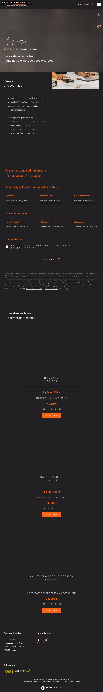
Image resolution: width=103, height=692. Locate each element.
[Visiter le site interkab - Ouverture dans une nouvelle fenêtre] (23, 670)
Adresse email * (79, 222)
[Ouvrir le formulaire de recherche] (86, 4)
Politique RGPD (69, 681)
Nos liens (61, 681)
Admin (55, 681)
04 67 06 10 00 (9, 639)
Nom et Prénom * (12, 222)
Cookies (77, 681)
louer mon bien (35, 176)
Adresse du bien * (46, 196)
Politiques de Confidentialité (34, 289)
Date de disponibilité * (82, 196)
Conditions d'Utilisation (51, 289)
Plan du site (37, 681)
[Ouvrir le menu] (99, 4)
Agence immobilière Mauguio (15, 49)
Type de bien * (11, 196)
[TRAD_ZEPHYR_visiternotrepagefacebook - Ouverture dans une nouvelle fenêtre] (38, 640)
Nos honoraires (28, 681)
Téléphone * (44, 222)
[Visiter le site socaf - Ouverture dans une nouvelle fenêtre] (9, 671)
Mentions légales (47, 681)
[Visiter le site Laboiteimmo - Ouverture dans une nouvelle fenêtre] (51, 686)
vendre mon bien (16, 176)
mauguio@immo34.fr (13, 643)
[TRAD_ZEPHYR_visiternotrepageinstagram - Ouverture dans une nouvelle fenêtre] (45, 640)
